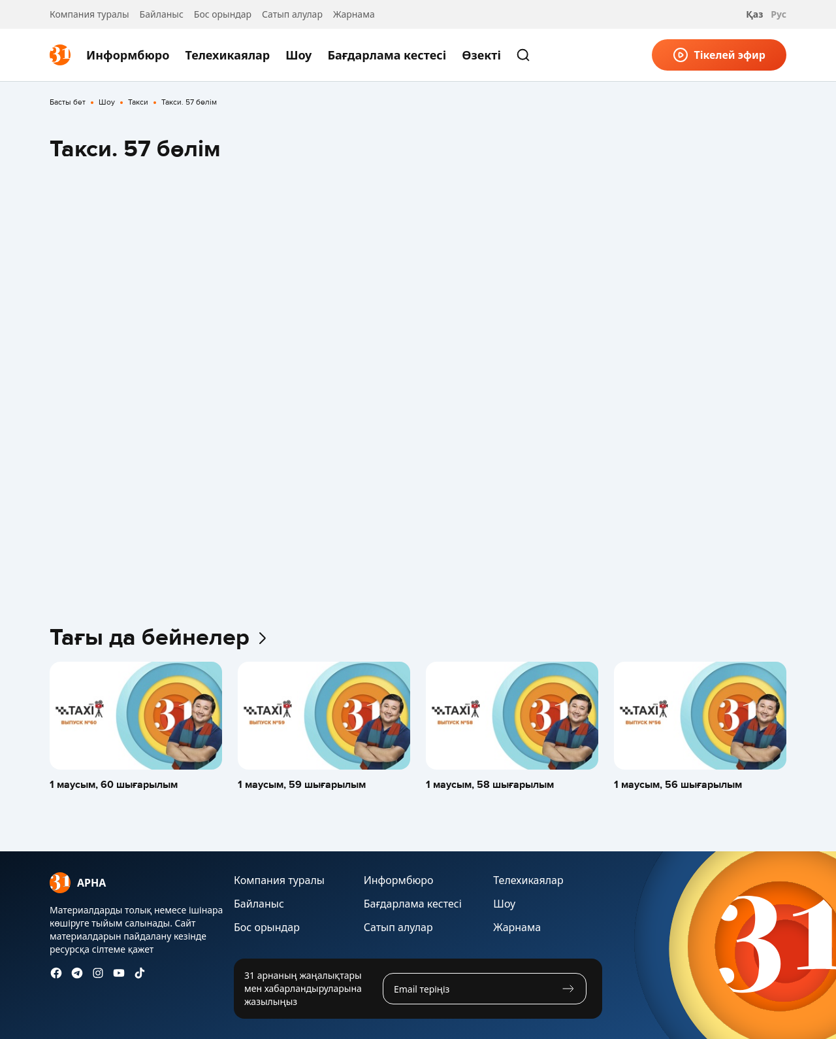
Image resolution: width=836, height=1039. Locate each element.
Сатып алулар (292, 14)
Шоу (298, 55)
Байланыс (162, 14)
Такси (138, 103)
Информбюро (127, 55)
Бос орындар (222, 14)
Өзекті (481, 55)
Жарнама (354, 14)
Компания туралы (89, 14)
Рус (778, 14)
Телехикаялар (227, 55)
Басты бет (68, 103)
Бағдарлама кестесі (386, 55)
